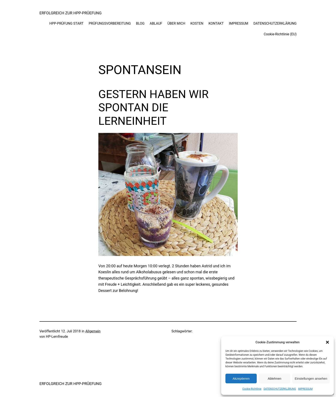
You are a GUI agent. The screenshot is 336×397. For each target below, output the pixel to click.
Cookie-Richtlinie (251, 388)
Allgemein (92, 331)
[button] (327, 342)
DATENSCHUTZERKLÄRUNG (280, 388)
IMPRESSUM (305, 388)
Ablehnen (274, 378)
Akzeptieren (240, 378)
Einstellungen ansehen (311, 378)
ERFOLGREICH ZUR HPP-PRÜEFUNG (70, 13)
